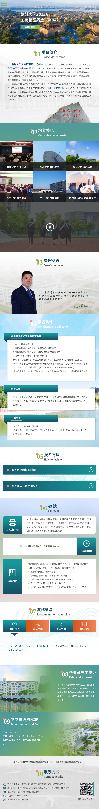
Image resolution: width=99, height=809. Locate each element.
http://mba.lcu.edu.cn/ (28, 791)
